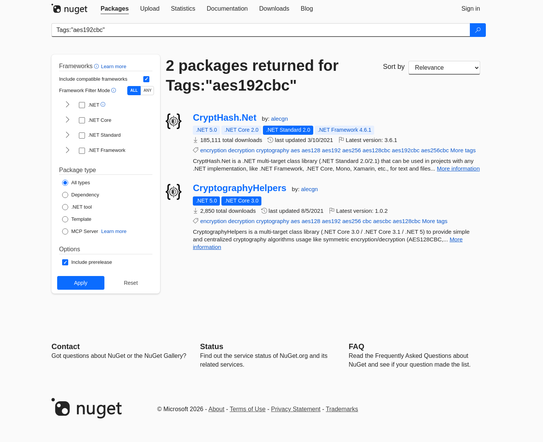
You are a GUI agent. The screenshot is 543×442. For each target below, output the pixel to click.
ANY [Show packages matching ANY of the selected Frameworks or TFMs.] (148, 90)
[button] (97, 66)
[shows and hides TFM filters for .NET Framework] (67, 150)
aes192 (331, 150)
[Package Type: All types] (76, 183)
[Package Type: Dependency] (80, 195)
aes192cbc (406, 150)
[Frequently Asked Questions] (356, 346)
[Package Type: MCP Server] (80, 231)
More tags (463, 150)
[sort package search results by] (444, 68)
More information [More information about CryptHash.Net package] (458, 168)
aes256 (351, 150)
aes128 (310, 150)
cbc (367, 221)
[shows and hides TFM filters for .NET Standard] (67, 135)
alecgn (279, 118)
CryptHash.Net (224, 117)
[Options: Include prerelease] (87, 262)
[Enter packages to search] (260, 30)
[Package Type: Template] (77, 219)
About (216, 409)
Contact (65, 346)
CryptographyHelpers (239, 188)
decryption (241, 150)
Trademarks (342, 409)
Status (211, 346)
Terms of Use (248, 409)
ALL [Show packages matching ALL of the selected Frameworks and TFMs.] (134, 90)
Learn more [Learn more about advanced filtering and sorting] (113, 66)
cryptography (272, 150)
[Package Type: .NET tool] (77, 207)
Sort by (394, 66)
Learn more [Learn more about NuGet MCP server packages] (114, 231)
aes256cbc (435, 150)
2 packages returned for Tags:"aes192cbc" (252, 75)
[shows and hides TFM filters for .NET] (67, 105)
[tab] (115, 8)
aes (295, 150)
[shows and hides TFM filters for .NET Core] (67, 120)
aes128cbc (377, 150)
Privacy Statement (295, 409)
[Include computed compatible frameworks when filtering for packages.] (146, 79)
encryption (213, 150)
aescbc (382, 221)
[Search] (478, 30)
